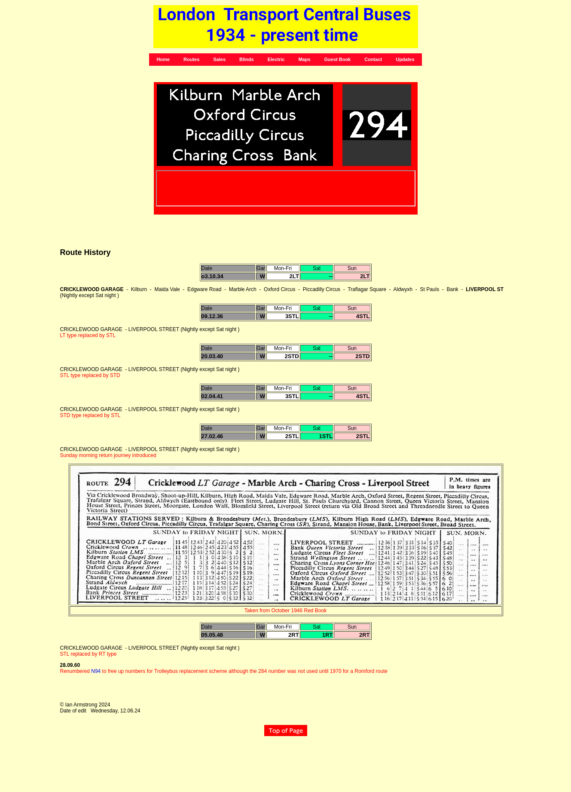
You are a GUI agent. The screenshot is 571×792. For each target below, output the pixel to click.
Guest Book (337, 59)
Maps (304, 59)
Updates (405, 59)
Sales (219, 59)
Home (163, 59)
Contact (373, 59)
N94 (96, 671)
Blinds (246, 59)
